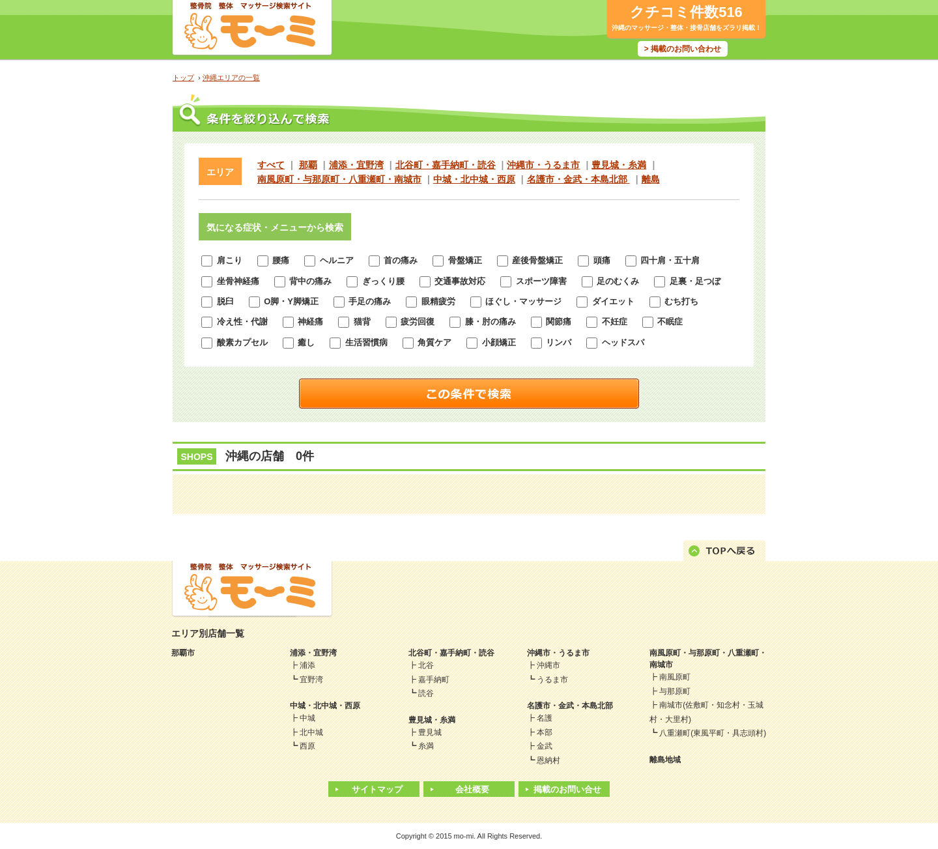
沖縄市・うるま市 (543, 165)
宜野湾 (311, 679)
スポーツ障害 (533, 281)
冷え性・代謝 (234, 321)
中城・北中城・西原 (474, 179)
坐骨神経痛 (230, 281)
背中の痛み (303, 281)
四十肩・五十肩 (662, 260)
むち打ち (674, 301)
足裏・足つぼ (687, 281)
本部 (544, 732)
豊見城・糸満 (618, 165)
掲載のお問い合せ (567, 789)
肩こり (221, 260)
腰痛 (273, 260)
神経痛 (303, 321)
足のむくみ (611, 281)
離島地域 (665, 759)
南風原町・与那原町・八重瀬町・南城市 (339, 179)
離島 (651, 179)
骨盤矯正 (457, 260)
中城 (307, 718)
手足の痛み (362, 301)
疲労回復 (410, 321)
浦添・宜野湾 (356, 165)
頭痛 (594, 260)
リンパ (551, 342)
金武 (544, 746)
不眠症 (662, 321)
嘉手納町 (433, 679)
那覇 (308, 165)
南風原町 (674, 677)
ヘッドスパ (615, 342)
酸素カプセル (234, 342)
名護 (544, 718)
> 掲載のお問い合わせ (682, 48)
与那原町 (674, 691)
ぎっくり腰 (376, 281)
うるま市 (552, 679)
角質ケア (427, 342)
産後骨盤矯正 (530, 260)
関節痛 (551, 321)
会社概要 (472, 789)
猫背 (354, 321)
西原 (307, 746)
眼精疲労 (430, 301)
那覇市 (183, 652)
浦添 (307, 665)
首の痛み (393, 260)
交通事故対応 (452, 281)
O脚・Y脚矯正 (284, 301)
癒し (299, 342)
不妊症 (606, 321)
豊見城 (430, 732)
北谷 (426, 665)
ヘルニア (329, 260)
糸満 (426, 746)
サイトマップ (377, 789)
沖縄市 (548, 665)
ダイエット (605, 301)
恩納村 (548, 760)
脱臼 (217, 301)
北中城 (311, 732)
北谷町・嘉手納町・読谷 (445, 165)
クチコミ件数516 (686, 12)
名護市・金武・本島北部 (578, 179)
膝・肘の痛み (482, 321)
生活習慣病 (359, 342)
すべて (271, 165)
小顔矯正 (491, 342)
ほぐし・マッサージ (516, 301)
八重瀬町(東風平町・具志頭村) (712, 733)
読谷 (426, 693)
